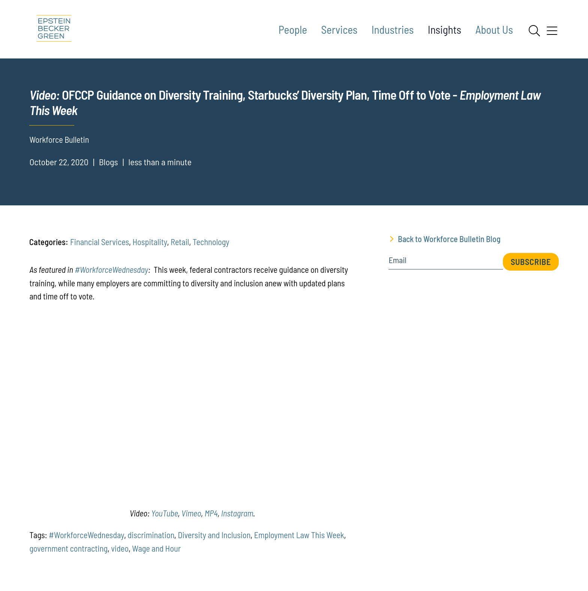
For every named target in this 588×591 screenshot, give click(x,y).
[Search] (534, 30)
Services (339, 29)
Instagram (237, 513)
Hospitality (150, 242)
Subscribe (531, 261)
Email (397, 260)
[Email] (445, 262)
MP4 (211, 513)
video (120, 548)
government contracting (68, 548)
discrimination (151, 535)
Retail (180, 242)
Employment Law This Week (299, 535)
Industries (393, 29)
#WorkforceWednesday (111, 269)
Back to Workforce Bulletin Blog (449, 239)
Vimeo (191, 513)
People (293, 29)
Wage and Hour (156, 548)
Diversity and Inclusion (214, 535)
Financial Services (99, 242)
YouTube (164, 513)
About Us (494, 29)
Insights (444, 29)
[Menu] (552, 33)
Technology (211, 242)
